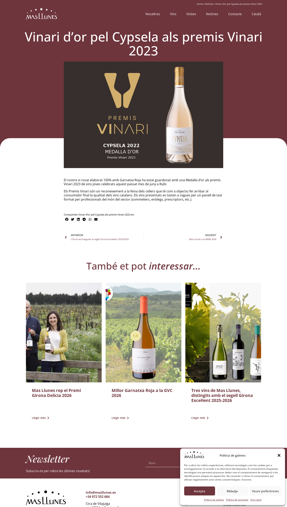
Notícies (209, 3)
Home (200, 3)
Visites (191, 14)
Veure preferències (265, 491)
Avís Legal (255, 499)
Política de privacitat (237, 499)
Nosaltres (152, 14)
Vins (173, 14)
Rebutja (232, 491)
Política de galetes (214, 499)
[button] (279, 455)
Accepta (199, 491)
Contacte (235, 14)
